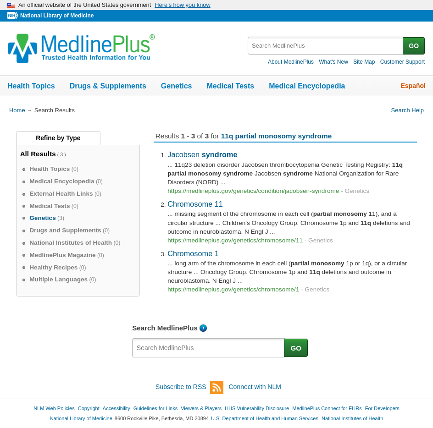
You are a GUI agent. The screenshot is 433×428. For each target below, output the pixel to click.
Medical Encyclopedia (307, 86)
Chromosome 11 (195, 204)
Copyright (89, 408)
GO (414, 45)
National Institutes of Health (352, 418)
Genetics (176, 86)
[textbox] (326, 46)
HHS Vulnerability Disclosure (257, 408)
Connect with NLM (255, 386)
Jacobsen (202, 154)
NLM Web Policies (54, 408)
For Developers (382, 408)
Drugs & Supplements (108, 86)
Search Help (407, 110)
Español (413, 85)
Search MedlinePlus (165, 328)
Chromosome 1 (193, 253)
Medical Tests (230, 86)
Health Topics (31, 86)
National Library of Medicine (57, 15)
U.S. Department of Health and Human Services (264, 418)
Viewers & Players (201, 408)
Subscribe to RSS (189, 387)
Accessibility (116, 408)
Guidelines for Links (155, 408)
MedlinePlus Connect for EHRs (326, 408)
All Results (38, 154)
